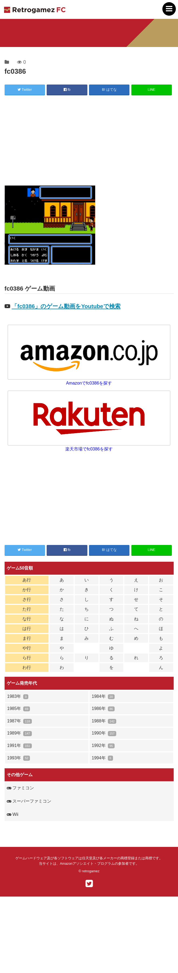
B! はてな (109, 89)
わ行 (26, 667)
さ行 (26, 599)
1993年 (18, 758)
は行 (26, 628)
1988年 (104, 721)
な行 (26, 619)
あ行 (26, 580)
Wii (13, 814)
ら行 (26, 657)
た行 (26, 609)
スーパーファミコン (29, 801)
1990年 (104, 733)
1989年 (19, 733)
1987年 (19, 721)
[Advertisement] (89, 141)
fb (67, 89)
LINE (151, 89)
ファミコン (20, 788)
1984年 (103, 696)
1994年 (102, 758)
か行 (26, 589)
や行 (26, 648)
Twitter (25, 89)
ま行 (26, 638)
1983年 (18, 696)
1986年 (103, 708)
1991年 (19, 745)
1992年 (103, 745)
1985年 (18, 708)
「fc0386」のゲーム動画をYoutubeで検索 (66, 306)
